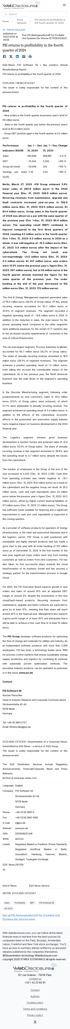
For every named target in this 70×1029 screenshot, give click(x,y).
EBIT (32, 903)
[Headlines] (21, 5)
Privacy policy (35, 1015)
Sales (7, 903)
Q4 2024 (8, 908)
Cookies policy (35, 1002)
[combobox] (35, 14)
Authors (35, 996)
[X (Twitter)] (35, 1022)
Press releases (22, 21)
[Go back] (35, 30)
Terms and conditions (35, 1008)
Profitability (20, 903)
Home (6, 21)
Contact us (35, 978)
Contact (35, 990)
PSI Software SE (46, 903)
